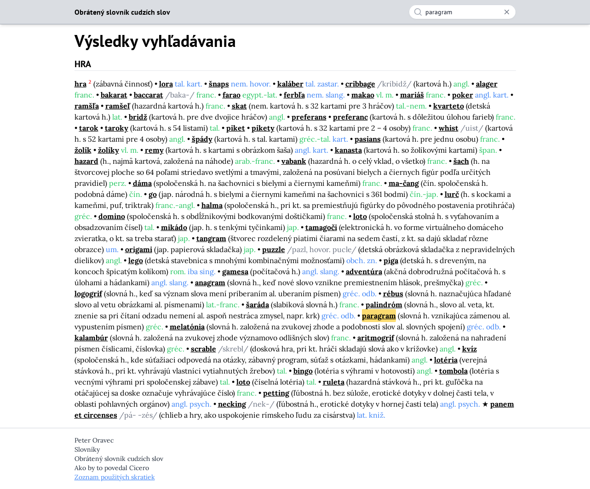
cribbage (360, 83)
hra (80, 83)
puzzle (273, 249)
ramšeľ (117, 105)
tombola (453, 370)
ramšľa (86, 105)
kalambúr (91, 337)
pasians (368, 139)
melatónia (187, 326)
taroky (116, 127)
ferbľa (294, 94)
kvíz (469, 348)
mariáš (412, 94)
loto (360, 216)
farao (232, 94)
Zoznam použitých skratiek (114, 477)
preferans (309, 116)
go (153, 194)
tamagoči (321, 227)
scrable (203, 348)
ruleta (333, 381)
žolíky (108, 150)
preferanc (350, 116)
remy (154, 150)
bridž (138, 116)
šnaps (219, 83)
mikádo (174, 227)
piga (391, 260)
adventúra (364, 271)
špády (202, 139)
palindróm (384, 304)
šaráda (257, 304)
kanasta (348, 150)
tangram (211, 238)
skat (239, 105)
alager (487, 83)
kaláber (290, 83)
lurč (452, 194)
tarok (88, 127)
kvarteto (448, 105)
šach (461, 161)
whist (448, 127)
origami (138, 249)
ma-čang (404, 183)
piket (235, 127)
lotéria (446, 359)
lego (135, 260)
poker (462, 94)
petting (276, 392)
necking (232, 403)
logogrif (88, 293)
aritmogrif (375, 337)
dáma (142, 183)
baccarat (148, 94)
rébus (393, 293)
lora (166, 83)
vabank (293, 161)
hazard (86, 161)
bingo (303, 370)
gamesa (235, 271)
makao (362, 94)
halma (212, 205)
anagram (210, 282)
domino (111, 216)
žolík (83, 150)
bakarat (114, 94)
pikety (263, 127)
